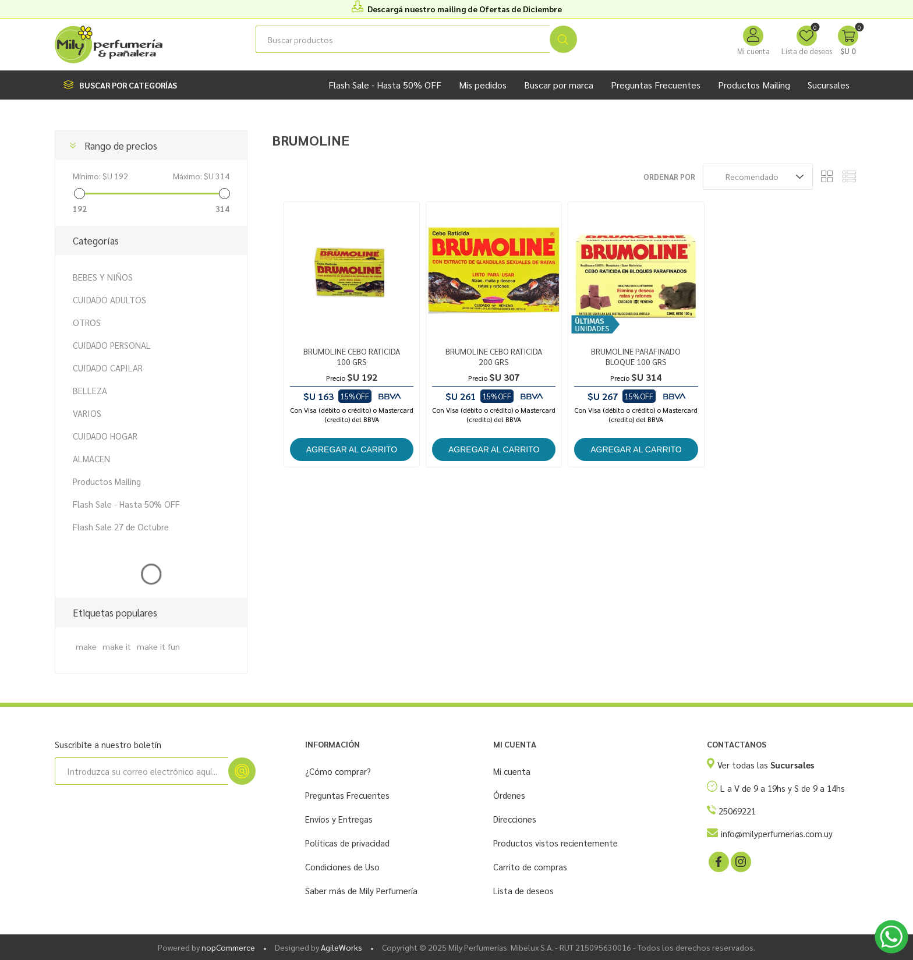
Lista (849, 177)
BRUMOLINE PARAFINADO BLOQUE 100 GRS (636, 356)
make (86, 646)
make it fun (158, 646)
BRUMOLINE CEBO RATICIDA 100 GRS (351, 356)
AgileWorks (341, 947)
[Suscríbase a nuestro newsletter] (141, 771)
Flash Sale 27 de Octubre (121, 526)
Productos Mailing (107, 481)
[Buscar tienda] (403, 39)
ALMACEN (91, 458)
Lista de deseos (523, 890)
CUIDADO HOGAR (105, 435)
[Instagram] (740, 861)
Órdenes (509, 794)
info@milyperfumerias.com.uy (777, 833)
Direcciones (514, 818)
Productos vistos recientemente (555, 842)
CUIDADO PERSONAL (112, 344)
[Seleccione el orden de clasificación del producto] (758, 177)
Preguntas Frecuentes (347, 794)
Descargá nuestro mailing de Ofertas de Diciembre (464, 8)
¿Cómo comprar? (338, 771)
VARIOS (87, 413)
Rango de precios (120, 145)
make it (116, 646)
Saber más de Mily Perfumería (361, 890)
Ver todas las (765, 764)
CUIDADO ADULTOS (109, 299)
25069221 (737, 810)
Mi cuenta (753, 51)
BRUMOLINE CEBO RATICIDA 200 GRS (493, 356)
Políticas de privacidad (347, 842)
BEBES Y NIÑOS (103, 276)
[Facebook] (718, 861)
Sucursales (829, 85)
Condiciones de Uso (342, 866)
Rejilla (827, 177)
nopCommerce (228, 947)
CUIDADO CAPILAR (108, 367)
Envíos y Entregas (339, 818)
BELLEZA (90, 390)
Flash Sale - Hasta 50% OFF (126, 503)
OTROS (87, 322)
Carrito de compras (530, 866)
